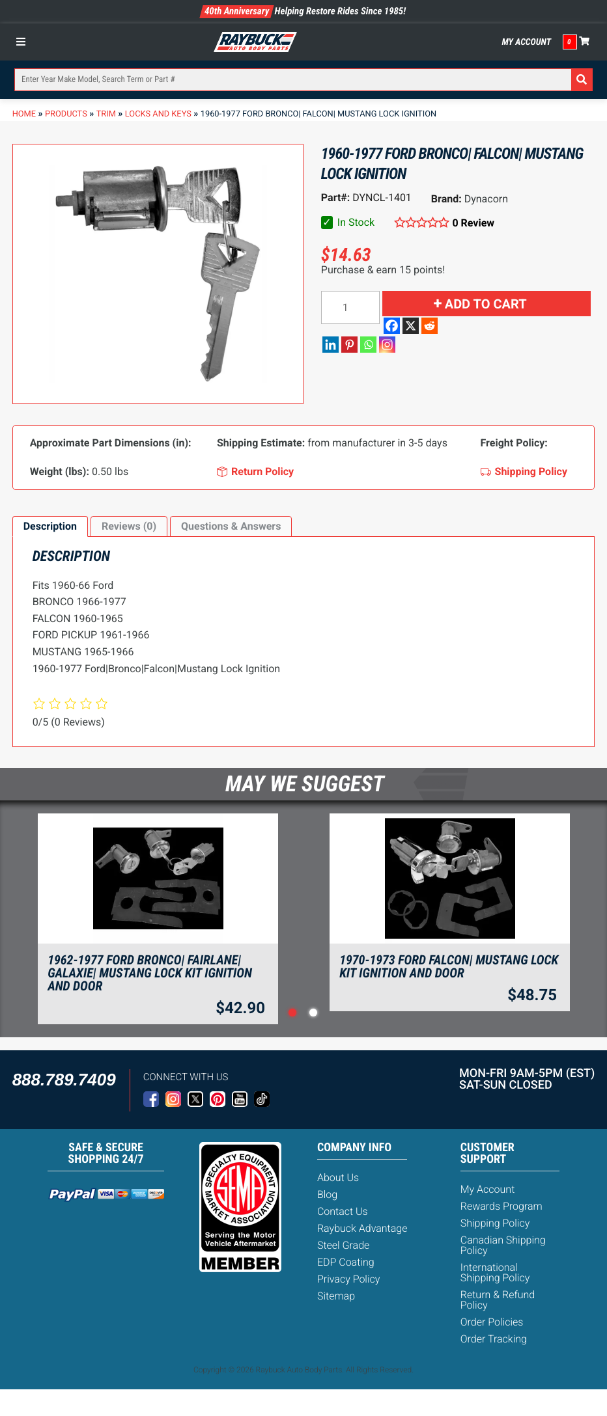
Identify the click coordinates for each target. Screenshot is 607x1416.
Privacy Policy (348, 1279)
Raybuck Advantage (362, 1228)
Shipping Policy (495, 1223)
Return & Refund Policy (497, 1299)
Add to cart (486, 304)
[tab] (50, 526)
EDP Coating (345, 1262)
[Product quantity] (350, 307)
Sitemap (336, 1296)
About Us (338, 1177)
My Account (526, 42)
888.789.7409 (64, 1079)
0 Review (473, 223)
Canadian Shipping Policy (503, 1245)
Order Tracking (493, 1339)
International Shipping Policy (495, 1272)
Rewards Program (501, 1206)
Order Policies (492, 1322)
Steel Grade (343, 1245)
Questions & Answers (231, 526)
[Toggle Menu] (24, 41)
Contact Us (342, 1211)
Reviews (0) (129, 526)
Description (50, 526)
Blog (327, 1194)
